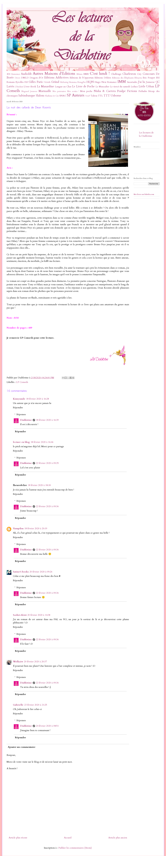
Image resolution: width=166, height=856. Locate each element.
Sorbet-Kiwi (20, 615)
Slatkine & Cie (52, 95)
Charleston (129, 74)
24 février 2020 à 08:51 (47, 726)
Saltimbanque (26, 96)
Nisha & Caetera (105, 91)
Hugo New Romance (106, 82)
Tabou (94, 95)
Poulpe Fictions (127, 91)
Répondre (18, 407)
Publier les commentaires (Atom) (75, 848)
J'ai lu (141, 82)
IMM (121, 81)
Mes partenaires (59, 91)
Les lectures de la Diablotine (146, 134)
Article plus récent (18, 837)
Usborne (116, 96)
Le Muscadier (102, 86)
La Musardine (45, 86)
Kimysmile (19, 398)
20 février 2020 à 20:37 (35, 661)
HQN (90, 82)
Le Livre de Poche (83, 86)
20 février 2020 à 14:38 (38, 615)
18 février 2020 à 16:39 (47, 420)
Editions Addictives (56, 78)
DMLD (25, 77)
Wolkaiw (18, 661)
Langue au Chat (63, 86)
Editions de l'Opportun (82, 77)
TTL (100, 95)
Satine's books (21, 571)
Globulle (47, 82)
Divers (17, 78)
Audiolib (26, 74)
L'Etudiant (19, 86)
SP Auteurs (75, 95)
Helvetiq (64, 82)
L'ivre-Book (30, 86)
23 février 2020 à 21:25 (35, 704)
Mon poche (86, 91)
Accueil (67, 837)
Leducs (134, 86)
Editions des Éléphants (123, 77)
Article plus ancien (117, 837)
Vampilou (18, 528)
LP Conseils (22, 382)
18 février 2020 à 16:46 (42, 442)
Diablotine (26, 420)
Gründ (55, 82)
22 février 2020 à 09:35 (47, 463)
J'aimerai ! (151, 82)
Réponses (21, 414)
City (139, 74)
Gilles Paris (35, 82)
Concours (149, 74)
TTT (107, 96)
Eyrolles (19, 82)
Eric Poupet (149, 77)
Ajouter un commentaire (21, 747)
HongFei (81, 82)
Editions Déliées (103, 77)
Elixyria (138, 77)
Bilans (79, 74)
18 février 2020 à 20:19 (35, 528)
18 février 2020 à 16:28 (37, 398)
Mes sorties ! (73, 91)
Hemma (73, 82)
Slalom (40, 96)
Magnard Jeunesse (29, 91)
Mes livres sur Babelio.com (144, 194)
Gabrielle (18, 704)
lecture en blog (21, 442)
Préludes (142, 91)
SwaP (87, 96)
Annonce (15, 74)
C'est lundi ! (100, 73)
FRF (26, 82)
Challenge (116, 74)
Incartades (132, 82)
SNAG (62, 95)
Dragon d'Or (36, 77)
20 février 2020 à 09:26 (41, 571)
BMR (86, 74)
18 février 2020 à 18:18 (39, 485)
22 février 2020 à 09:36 (47, 506)
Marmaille (45, 91)
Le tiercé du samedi (120, 86)
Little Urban (146, 86)
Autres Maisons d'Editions (54, 73)
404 (8, 74)
